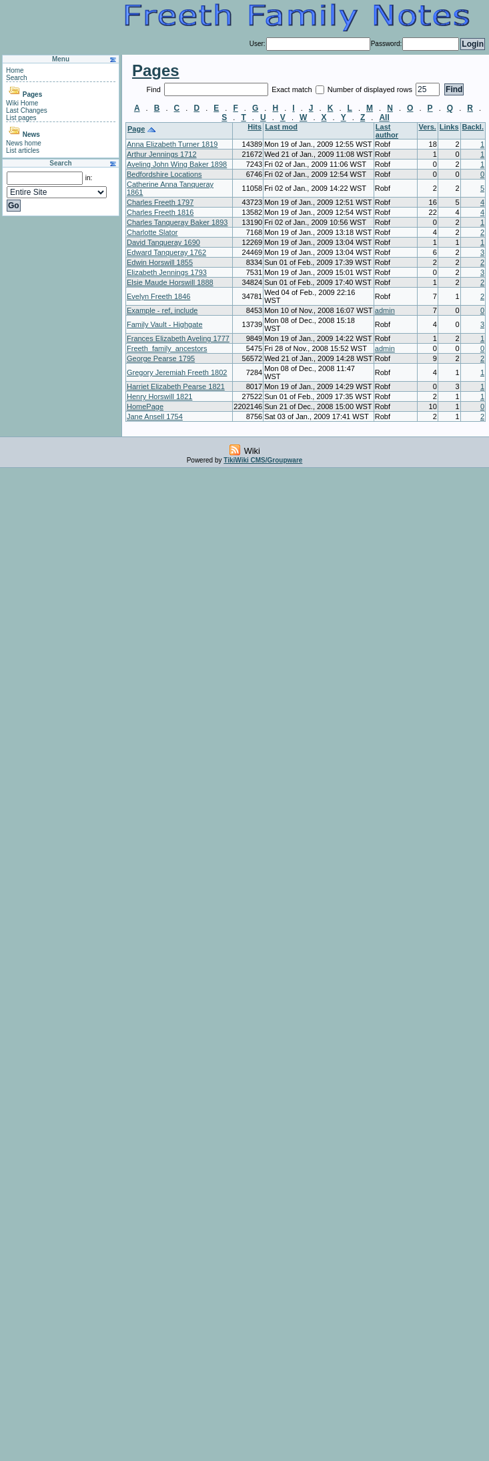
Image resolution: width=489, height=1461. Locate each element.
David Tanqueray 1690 (163, 242)
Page (136, 129)
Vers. (427, 127)
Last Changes (26, 110)
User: (258, 43)
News (31, 134)
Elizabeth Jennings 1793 (167, 272)
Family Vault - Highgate (165, 324)
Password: (386, 43)
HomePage (145, 406)
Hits (255, 127)
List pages (21, 117)
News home (23, 143)
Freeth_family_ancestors (167, 348)
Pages (32, 94)
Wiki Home (22, 103)
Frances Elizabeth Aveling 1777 (178, 338)
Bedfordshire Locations (164, 174)
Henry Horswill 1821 (159, 396)
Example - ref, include (162, 310)
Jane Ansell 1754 (155, 416)
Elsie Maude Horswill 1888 (170, 282)
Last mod (281, 127)
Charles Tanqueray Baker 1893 (177, 222)
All (384, 117)
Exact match (293, 89)
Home (15, 70)
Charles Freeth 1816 (160, 212)
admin (385, 310)
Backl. (473, 127)
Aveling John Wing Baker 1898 (177, 164)
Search (16, 77)
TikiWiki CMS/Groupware (262, 460)
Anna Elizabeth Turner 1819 (172, 144)
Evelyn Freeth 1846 (158, 296)
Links (449, 127)
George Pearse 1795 (161, 358)
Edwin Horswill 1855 (160, 262)
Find (155, 89)
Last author (387, 131)
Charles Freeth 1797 (160, 202)
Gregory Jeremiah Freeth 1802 (177, 372)
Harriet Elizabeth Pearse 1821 (176, 386)
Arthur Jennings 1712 (162, 154)
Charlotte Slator (152, 232)
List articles (22, 150)
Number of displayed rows (371, 89)
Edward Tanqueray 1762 (166, 252)
